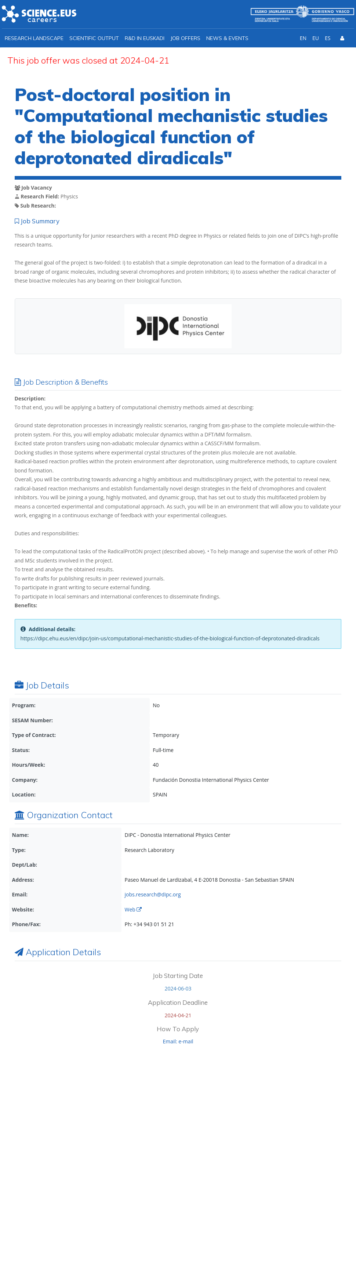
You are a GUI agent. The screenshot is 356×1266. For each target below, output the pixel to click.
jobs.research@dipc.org (152, 894)
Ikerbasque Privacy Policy (256, 1161)
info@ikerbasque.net (55, 1176)
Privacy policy (281, 1244)
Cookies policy (326, 1244)
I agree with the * (236, 1161)
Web (133, 909)
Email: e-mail (178, 1041)
